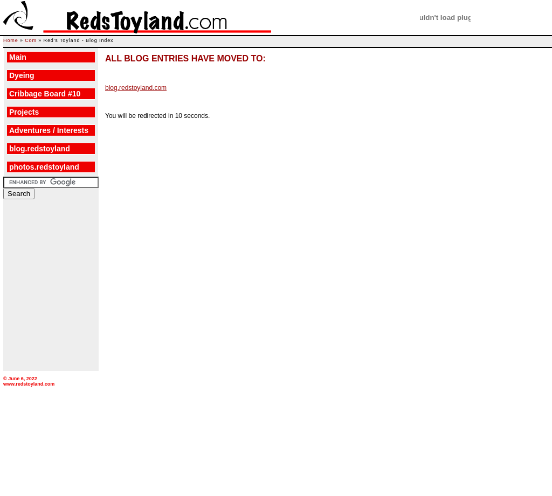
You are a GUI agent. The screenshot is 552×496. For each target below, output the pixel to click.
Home (10, 40)
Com (31, 40)
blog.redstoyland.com (136, 88)
